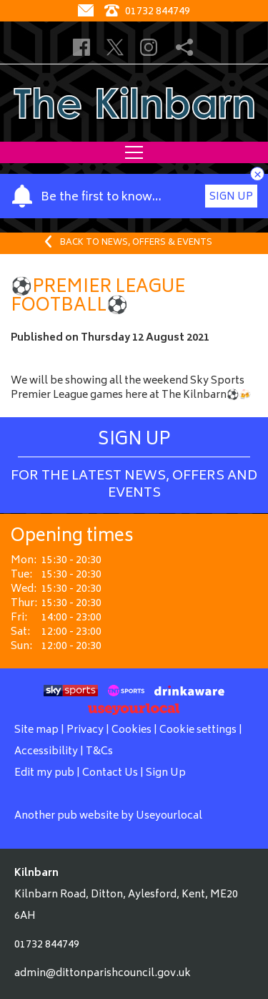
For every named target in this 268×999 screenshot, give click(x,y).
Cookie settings (198, 730)
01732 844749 (46, 945)
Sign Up (231, 197)
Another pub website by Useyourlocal (108, 816)
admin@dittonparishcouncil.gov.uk (102, 974)
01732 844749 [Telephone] (147, 12)
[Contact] (87, 12)
